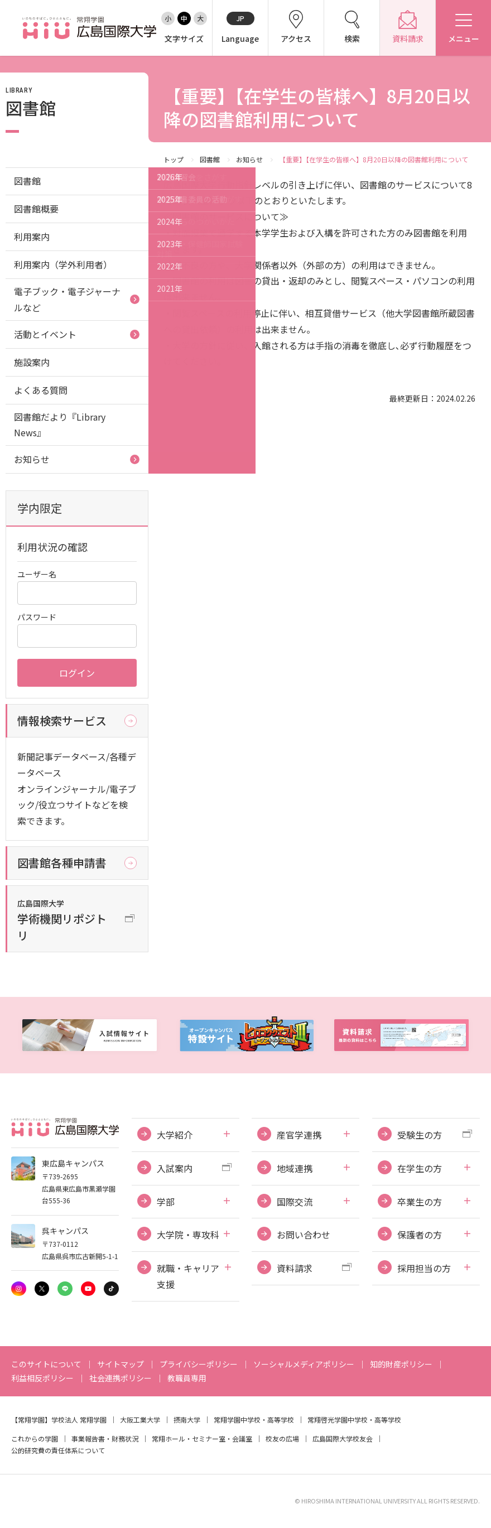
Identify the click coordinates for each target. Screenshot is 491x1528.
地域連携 (294, 1168)
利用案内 (32, 236)
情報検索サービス (62, 720)
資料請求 (294, 1268)
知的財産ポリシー (401, 1364)
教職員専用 (186, 1378)
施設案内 (32, 362)
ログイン (77, 672)
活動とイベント (45, 334)
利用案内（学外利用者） (63, 264)
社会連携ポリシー (120, 1378)
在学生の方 (419, 1168)
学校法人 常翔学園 (79, 1419)
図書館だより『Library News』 (59, 425)
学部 (166, 1201)
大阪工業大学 (140, 1419)
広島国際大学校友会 (342, 1438)
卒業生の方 (419, 1201)
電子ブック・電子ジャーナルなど (67, 299)
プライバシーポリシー (199, 1364)
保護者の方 (419, 1234)
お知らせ (249, 159)
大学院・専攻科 (188, 1234)
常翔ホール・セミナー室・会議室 (202, 1438)
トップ (173, 159)
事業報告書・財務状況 (104, 1438)
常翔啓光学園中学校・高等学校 (354, 1419)
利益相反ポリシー (42, 1378)
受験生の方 (419, 1134)
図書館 (210, 159)
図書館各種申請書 (62, 863)
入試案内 (174, 1168)
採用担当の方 (424, 1268)
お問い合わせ (303, 1234)
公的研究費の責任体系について (58, 1450)
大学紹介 (174, 1134)
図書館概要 (36, 208)
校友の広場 (282, 1438)
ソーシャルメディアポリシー (303, 1364)
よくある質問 (41, 390)
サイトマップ (120, 1364)
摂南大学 (187, 1419)
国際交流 (294, 1201)
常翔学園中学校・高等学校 (254, 1419)
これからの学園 (34, 1438)
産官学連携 (299, 1134)
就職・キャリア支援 (188, 1276)
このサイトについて (46, 1364)
